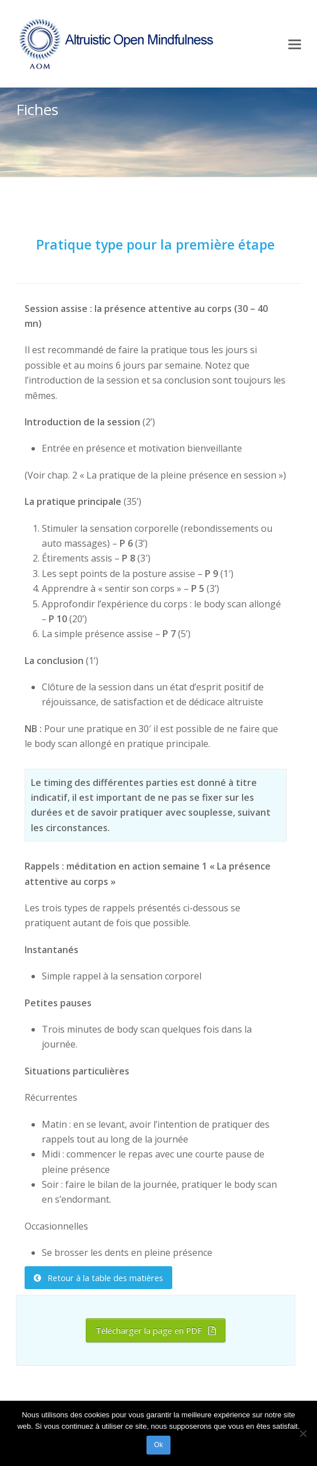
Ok (158, 1445)
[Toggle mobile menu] (294, 43)
